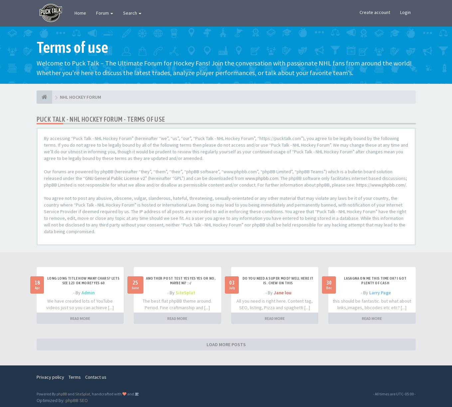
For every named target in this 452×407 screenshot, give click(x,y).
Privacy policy (50, 377)
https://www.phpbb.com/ (381, 185)
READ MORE (80, 318)
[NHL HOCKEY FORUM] (44, 97)
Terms (75, 377)
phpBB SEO (77, 400)
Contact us (95, 377)
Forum (104, 13)
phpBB (62, 393)
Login (405, 12)
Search (132, 13)
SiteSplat (185, 293)
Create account (375, 12)
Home (80, 13)
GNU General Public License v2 (115, 178)
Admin (88, 293)
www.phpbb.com (261, 178)
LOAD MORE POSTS (226, 344)
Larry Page (380, 293)
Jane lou (282, 293)
